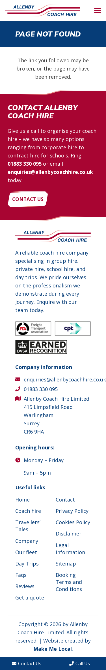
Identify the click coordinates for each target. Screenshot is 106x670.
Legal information (70, 549)
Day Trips (27, 563)
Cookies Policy (73, 522)
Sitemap (66, 563)
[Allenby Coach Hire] (42, 11)
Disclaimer (68, 533)
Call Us (79, 663)
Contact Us (26, 663)
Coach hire (28, 510)
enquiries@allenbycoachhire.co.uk (50, 171)
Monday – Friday (44, 460)
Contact (65, 499)
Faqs (21, 574)
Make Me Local (52, 648)
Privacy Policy (72, 510)
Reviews (24, 586)
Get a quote (29, 597)
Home (22, 499)
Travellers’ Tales (27, 526)
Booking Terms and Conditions (69, 581)
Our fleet (26, 552)
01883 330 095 (25, 163)
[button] (97, 10)
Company (26, 540)
